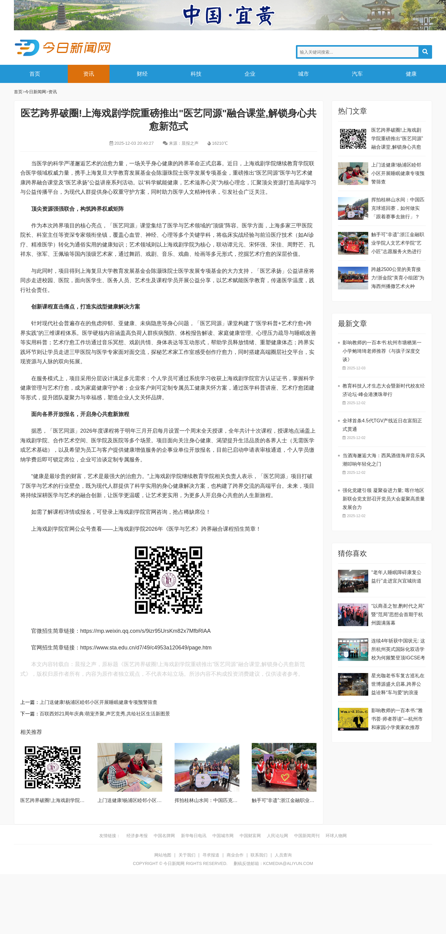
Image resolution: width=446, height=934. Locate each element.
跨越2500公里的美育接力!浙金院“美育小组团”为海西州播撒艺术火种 (397, 278)
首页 (34, 74)
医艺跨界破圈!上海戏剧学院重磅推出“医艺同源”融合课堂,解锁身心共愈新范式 (397, 139)
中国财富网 (250, 835)
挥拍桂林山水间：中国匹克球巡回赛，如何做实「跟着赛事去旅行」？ (398, 208)
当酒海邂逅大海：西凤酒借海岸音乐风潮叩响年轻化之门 (384, 460)
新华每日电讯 (193, 835)
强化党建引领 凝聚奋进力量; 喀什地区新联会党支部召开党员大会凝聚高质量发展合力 (384, 499)
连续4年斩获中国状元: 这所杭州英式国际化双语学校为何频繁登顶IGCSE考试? (398, 650)
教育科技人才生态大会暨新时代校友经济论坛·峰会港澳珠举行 (384, 390)
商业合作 (235, 855)
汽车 (357, 74)
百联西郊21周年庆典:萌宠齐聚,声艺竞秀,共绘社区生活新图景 (105, 713)
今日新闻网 (64, 48)
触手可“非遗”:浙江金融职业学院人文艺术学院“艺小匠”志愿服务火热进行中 (397, 244)
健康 (411, 74)
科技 (196, 74)
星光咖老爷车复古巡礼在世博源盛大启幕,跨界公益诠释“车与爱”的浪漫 (398, 684)
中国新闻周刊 (307, 835)
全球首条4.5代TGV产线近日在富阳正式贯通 (382, 425)
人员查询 (283, 855)
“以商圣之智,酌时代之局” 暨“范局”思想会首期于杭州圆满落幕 (397, 614)
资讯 (88, 74)
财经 (142, 74)
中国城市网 (223, 835)
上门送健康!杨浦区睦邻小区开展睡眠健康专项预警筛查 (98, 702)
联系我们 (259, 855)
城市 (303, 74)
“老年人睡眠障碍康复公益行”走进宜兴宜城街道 (396, 576)
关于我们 (187, 855)
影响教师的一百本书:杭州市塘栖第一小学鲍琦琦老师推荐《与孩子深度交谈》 (382, 351)
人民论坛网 (277, 835)
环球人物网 (336, 835)
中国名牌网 (164, 835)
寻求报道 (210, 855)
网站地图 (162, 855)
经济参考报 (137, 835)
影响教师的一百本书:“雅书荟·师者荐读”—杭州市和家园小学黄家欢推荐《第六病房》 (397, 720)
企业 (249, 74)
